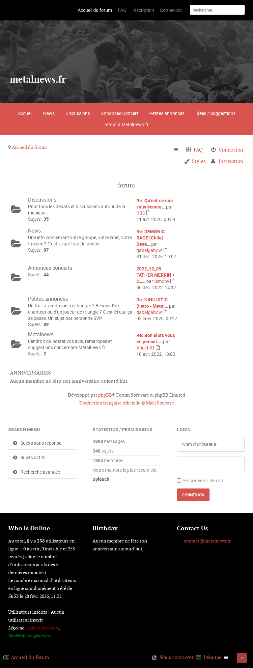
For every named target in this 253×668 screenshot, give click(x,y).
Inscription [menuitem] (231, 161)
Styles (199, 161)
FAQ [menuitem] (198, 150)
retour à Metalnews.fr (126, 124)
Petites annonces (166, 113)
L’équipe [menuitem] (213, 657)
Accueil (25, 113)
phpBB (105, 395)
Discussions (78, 113)
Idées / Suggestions (215, 113)
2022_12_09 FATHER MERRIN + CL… (155, 274)
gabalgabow (149, 250)
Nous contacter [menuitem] (177, 657)
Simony (161, 281)
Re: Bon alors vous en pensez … (155, 338)
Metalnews (40, 334)
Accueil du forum (29, 147)
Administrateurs (43, 628)
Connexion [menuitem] (231, 150)
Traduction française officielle (109, 403)
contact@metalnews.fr (207, 541)
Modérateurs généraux (29, 636)
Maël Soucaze (160, 403)
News (49, 113)
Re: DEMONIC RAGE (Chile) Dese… (150, 237)
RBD (140, 213)
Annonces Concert (119, 113)
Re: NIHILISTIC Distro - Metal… (152, 302)
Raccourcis (179, 149)
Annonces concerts (50, 267)
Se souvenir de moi (204, 480)
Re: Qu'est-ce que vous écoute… (154, 203)
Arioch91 (145, 348)
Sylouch (101, 479)
